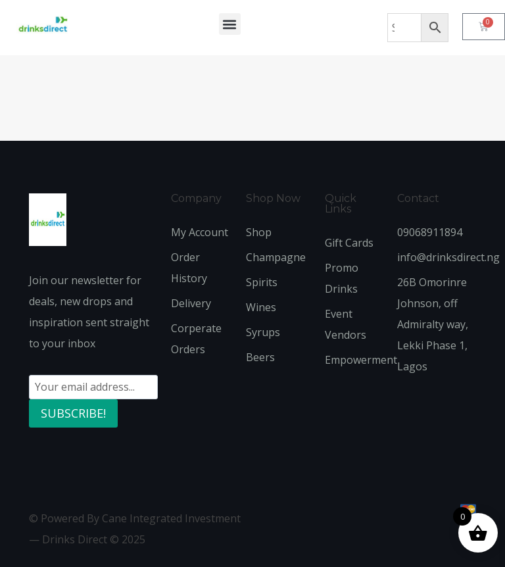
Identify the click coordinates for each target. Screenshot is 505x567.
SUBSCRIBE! (73, 413)
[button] (230, 24)
